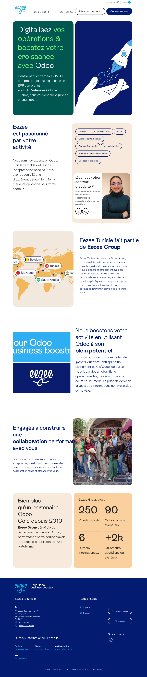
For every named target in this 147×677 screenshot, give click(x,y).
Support (120, 623)
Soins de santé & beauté (108, 140)
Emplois (126, 2)
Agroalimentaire (88, 156)
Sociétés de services (91, 172)
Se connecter (111, 2)
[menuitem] (39, 11)
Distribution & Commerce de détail (98, 132)
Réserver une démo (90, 11)
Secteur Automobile (90, 148)
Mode (82, 140)
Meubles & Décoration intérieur (96, 164)
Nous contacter (120, 614)
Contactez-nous (119, 11)
